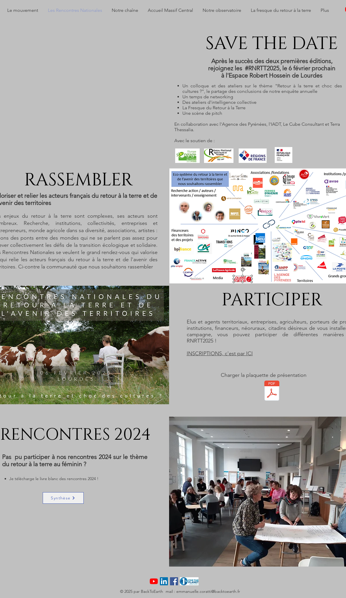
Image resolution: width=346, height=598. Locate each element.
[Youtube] (154, 581)
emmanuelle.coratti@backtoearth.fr (208, 591)
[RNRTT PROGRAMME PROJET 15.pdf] (272, 391)
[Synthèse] (63, 498)
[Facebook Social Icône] (174, 581)
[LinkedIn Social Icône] (164, 581)
